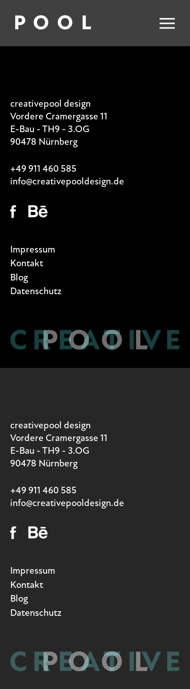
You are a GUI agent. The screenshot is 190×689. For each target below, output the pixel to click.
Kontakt (26, 263)
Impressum (32, 249)
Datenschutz (36, 291)
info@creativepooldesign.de (67, 181)
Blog (19, 277)
